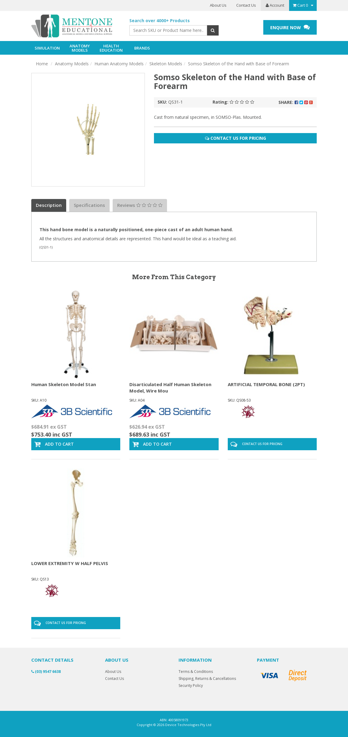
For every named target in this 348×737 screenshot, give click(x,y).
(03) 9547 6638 (46, 671)
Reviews (139, 205)
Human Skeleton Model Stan (63, 384)
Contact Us (246, 5)
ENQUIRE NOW (290, 27)
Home (42, 64)
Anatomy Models (72, 64)
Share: (295, 102)
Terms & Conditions (196, 671)
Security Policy (191, 685)
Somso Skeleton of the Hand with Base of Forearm (238, 64)
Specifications (89, 205)
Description (49, 205)
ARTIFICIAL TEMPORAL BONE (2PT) (266, 384)
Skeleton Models (165, 64)
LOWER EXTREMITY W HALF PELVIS (69, 563)
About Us (218, 5)
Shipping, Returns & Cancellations (207, 678)
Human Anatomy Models (119, 64)
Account (275, 5)
